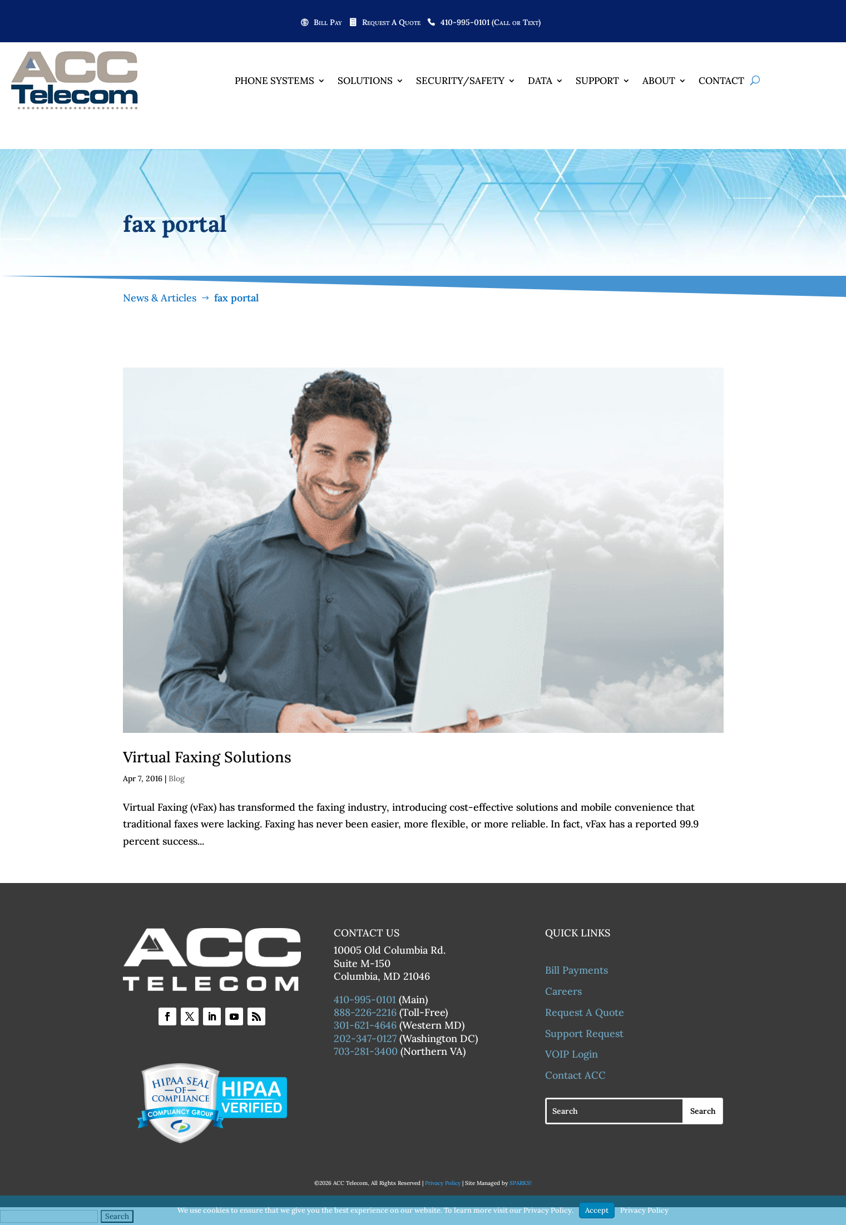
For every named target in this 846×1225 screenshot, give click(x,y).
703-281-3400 (366, 1051)
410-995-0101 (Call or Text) (491, 22)
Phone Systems (274, 81)
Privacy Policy (443, 1183)
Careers (563, 991)
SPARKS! (520, 1183)
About (658, 81)
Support (597, 81)
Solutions (365, 81)
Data (540, 81)
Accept (596, 1210)
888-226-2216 (365, 1012)
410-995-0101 (365, 999)
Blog (177, 779)
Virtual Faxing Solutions (207, 757)
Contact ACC (575, 1075)
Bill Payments (576, 970)
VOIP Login (571, 1054)
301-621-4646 (365, 1025)
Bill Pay (328, 22)
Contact (721, 81)
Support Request (584, 1033)
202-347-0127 (365, 1039)
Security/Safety (460, 81)
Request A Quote (391, 22)
